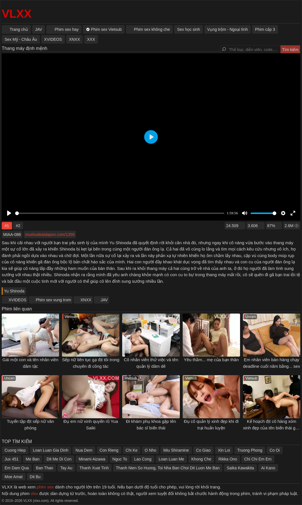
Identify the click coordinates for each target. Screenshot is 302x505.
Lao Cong (143, 459)
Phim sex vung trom (53, 300)
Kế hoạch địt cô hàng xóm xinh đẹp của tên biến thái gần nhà (271, 428)
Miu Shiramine (176, 450)
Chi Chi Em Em (258, 459)
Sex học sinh (188, 29)
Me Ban (32, 459)
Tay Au (66, 468)
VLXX (16, 13)
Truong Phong (249, 450)
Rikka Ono (227, 459)
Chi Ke (132, 450)
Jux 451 (12, 459)
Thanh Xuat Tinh (94, 468)
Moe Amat (14, 476)
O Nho (150, 450)
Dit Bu (35, 476)
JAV (104, 300)
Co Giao (203, 450)
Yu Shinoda (14, 291)
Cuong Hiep (15, 450)
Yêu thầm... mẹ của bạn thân (211, 359)
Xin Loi (224, 450)
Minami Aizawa (91, 459)
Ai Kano (268, 468)
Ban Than (44, 468)
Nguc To (119, 459)
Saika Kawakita (240, 468)
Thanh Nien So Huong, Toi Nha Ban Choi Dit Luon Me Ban (168, 468)
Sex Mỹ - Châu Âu (21, 39)
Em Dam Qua (17, 468)
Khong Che (201, 459)
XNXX (85, 300)
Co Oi (274, 450)
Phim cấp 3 (265, 29)
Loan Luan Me (171, 459)
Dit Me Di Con (59, 459)
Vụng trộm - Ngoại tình (227, 29)
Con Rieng (109, 450)
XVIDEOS (17, 300)
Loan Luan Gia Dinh (51, 450)
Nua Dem (83, 450)
